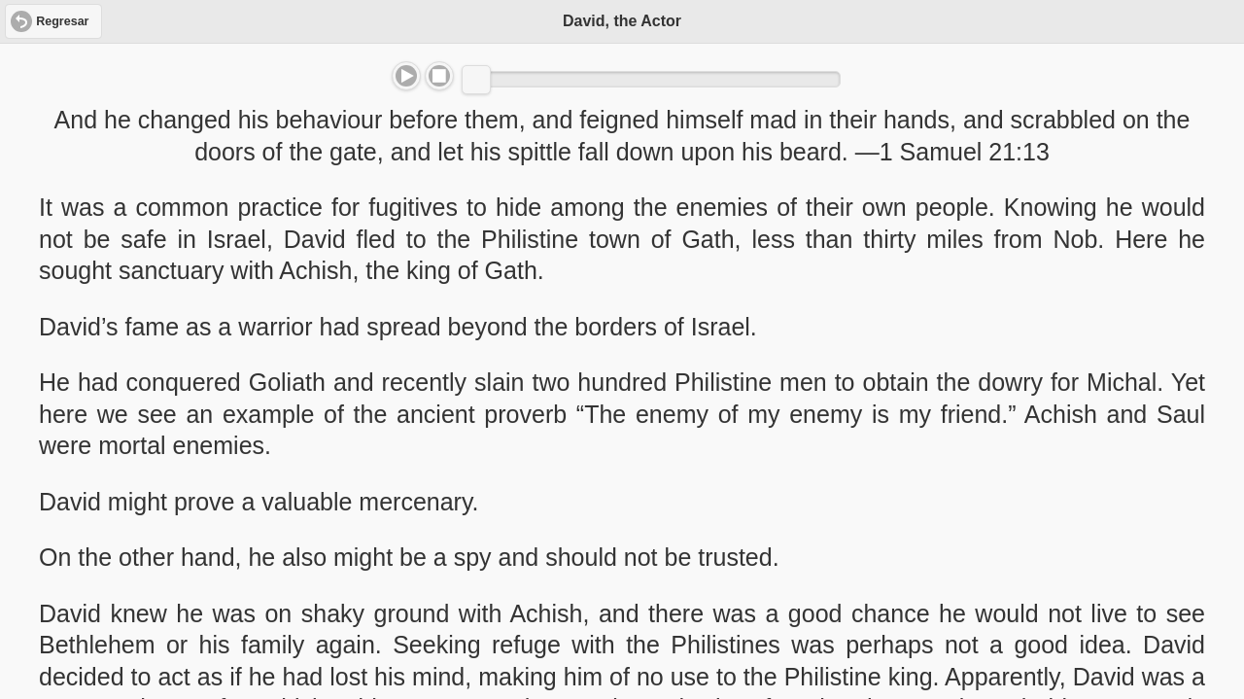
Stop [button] (439, 75)
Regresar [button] (62, 21)
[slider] (476, 79)
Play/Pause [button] (406, 75)
